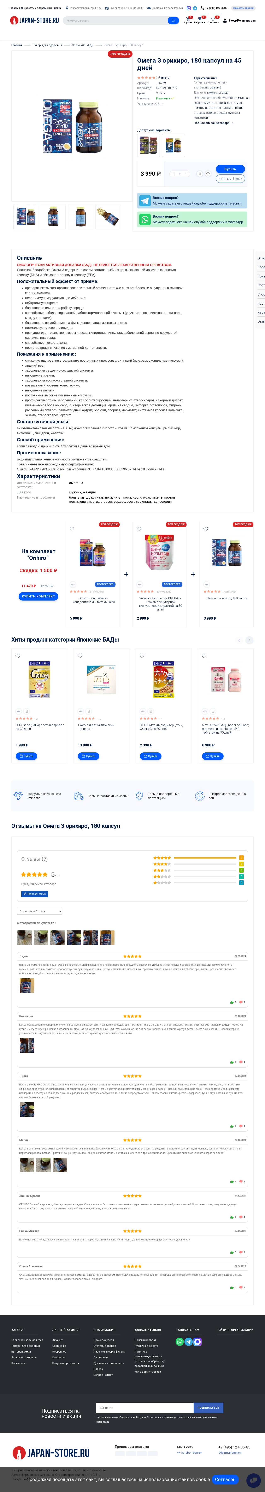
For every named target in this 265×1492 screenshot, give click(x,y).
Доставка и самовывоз (109, 1362)
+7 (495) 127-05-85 (234, 1447)
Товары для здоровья (25, 1345)
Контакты (58, 1357)
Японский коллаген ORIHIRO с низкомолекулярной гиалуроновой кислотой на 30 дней (161, 603)
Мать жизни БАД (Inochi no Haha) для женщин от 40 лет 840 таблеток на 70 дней (226, 728)
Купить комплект (38, 596)
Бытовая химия (21, 1351)
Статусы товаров (105, 1345)
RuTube (185, 1452)
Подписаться (208, 1407)
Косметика (18, 1362)
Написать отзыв (35, 893)
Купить (230, 169)
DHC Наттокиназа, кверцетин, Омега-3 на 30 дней (162, 726)
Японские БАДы (98, 639)
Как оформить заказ (148, 1371)
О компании (101, 1357)
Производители (104, 1339)
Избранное (59, 1351)
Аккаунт (57, 1339)
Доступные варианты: (154, 130)
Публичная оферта (146, 1345)
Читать (164, 77)
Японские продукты (24, 1357)
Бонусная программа (65, 1362)
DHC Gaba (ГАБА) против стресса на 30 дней (40, 726)
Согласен (225, 1479)
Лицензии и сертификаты (109, 1351)
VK (178, 1452)
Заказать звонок (243, 8)
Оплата (98, 1368)
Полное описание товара (213, 123)
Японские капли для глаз (27, 1339)
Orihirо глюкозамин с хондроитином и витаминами (94, 599)
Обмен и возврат (145, 1339)
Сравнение (59, 1345)
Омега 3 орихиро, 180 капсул (227, 598)
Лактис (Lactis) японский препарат (96, 726)
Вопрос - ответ (103, 1374)
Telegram (196, 1452)
